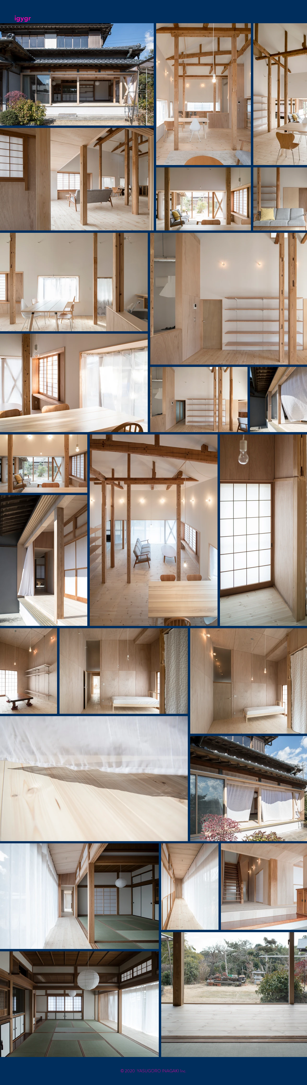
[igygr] (37, 18)
